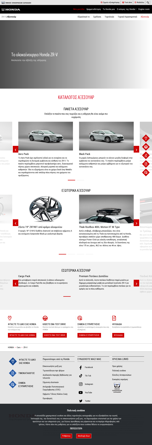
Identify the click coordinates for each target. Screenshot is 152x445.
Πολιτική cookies (119, 370)
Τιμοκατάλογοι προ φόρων (53, 370)
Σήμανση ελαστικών (51, 382)
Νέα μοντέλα (79, 9)
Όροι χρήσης (117, 366)
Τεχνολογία (109, 17)
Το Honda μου (109, 9)
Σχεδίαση (97, 17)
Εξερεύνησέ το (84, 17)
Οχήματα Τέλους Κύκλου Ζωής (55, 394)
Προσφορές (47, 398)
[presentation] (15, 149)
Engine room (144, 9)
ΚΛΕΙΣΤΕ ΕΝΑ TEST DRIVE (54, 335)
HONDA (11, 347)
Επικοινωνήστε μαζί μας (52, 366)
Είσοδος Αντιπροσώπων (121, 375)
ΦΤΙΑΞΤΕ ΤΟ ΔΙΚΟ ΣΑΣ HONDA (22, 335)
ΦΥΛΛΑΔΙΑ (118, 335)
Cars (18, 347)
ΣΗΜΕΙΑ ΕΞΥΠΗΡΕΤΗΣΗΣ (89, 335)
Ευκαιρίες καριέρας (120, 379)
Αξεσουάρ (145, 17)
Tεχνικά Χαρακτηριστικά (127, 17)
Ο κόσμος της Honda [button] (126, 9)
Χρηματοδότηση (93, 9)
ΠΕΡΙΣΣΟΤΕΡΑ (76, 428)
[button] (71, 180)
